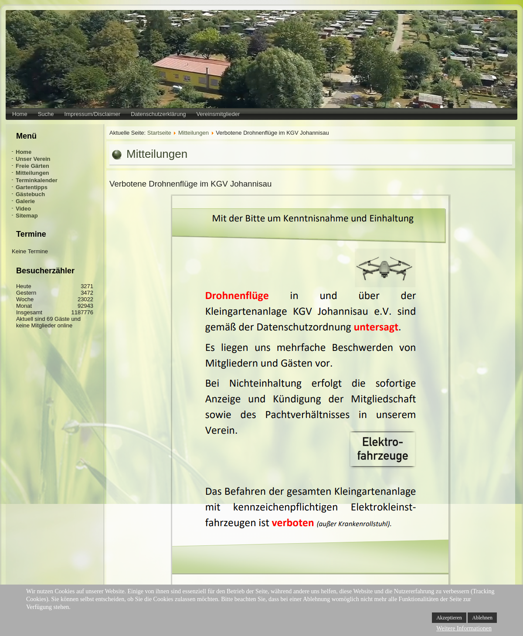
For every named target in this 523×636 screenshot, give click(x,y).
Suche (46, 114)
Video (23, 208)
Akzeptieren (449, 618)
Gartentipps (32, 187)
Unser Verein (33, 159)
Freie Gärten (32, 166)
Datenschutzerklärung (158, 114)
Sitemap (27, 215)
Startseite (159, 132)
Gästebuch (30, 194)
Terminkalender (37, 180)
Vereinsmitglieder (218, 114)
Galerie (25, 201)
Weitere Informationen (464, 628)
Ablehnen (482, 618)
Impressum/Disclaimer (93, 114)
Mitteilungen (32, 173)
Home (19, 114)
